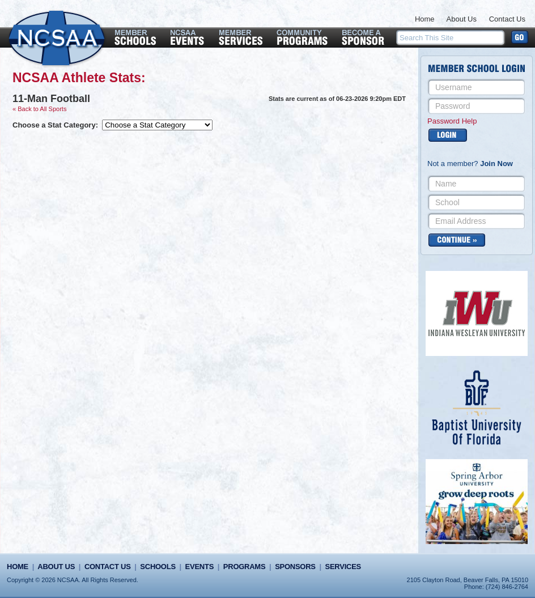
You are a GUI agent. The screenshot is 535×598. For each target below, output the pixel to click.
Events (199, 566)
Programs (244, 566)
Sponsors (295, 566)
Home (425, 19)
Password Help (452, 121)
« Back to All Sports (39, 108)
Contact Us (507, 19)
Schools (157, 566)
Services (343, 566)
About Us (462, 19)
